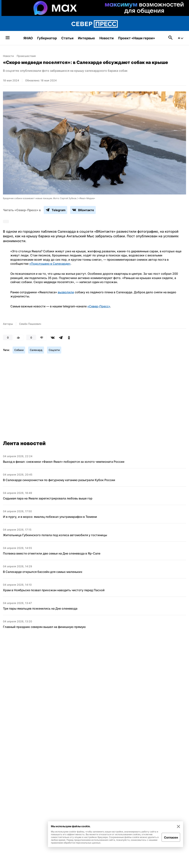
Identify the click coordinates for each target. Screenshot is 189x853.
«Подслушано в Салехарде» (50, 263)
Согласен (171, 837)
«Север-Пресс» (98, 306)
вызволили (66, 292)
